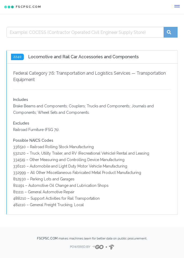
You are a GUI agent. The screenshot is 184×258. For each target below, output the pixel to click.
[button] (177, 7)
